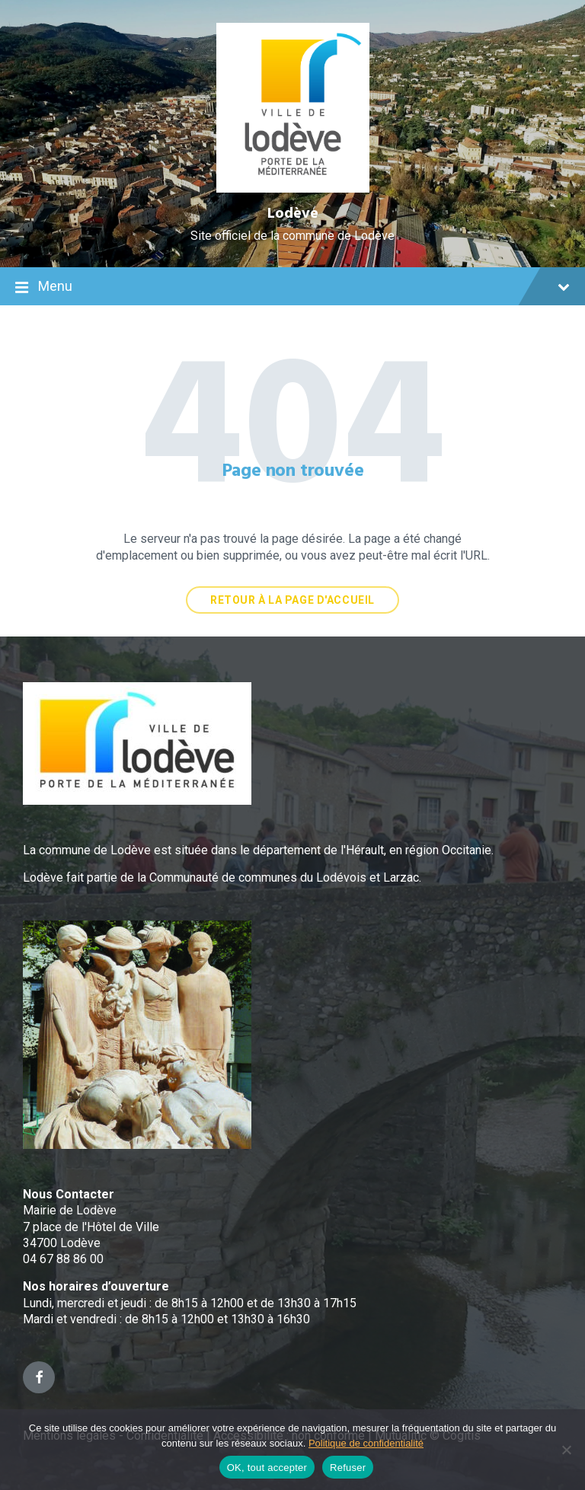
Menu (292, 288)
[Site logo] (292, 188)
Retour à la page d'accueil (292, 600)
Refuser (348, 1467)
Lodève (292, 214)
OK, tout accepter (267, 1467)
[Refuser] (566, 1449)
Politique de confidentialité (366, 1443)
